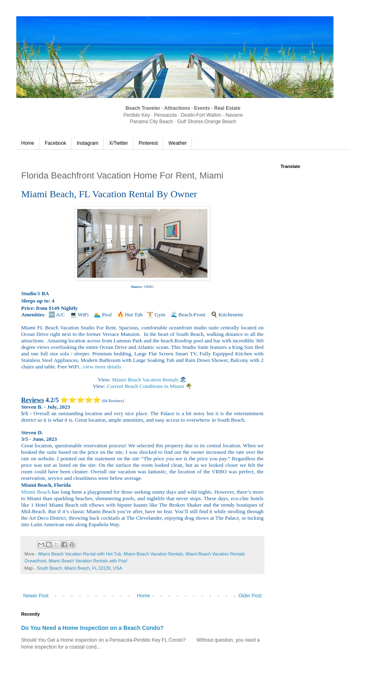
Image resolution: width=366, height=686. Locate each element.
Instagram (87, 143)
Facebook (55, 143)
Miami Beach (35, 492)
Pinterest (148, 143)
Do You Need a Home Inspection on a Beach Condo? (92, 628)
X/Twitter (118, 143)
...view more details (100, 367)
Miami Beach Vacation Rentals (146, 380)
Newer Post (35, 596)
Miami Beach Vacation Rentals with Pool (87, 560)
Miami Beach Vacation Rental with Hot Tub (79, 553)
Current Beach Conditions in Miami (146, 386)
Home (27, 143)
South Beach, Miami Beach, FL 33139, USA (79, 568)
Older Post (249, 596)
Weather (177, 143)
